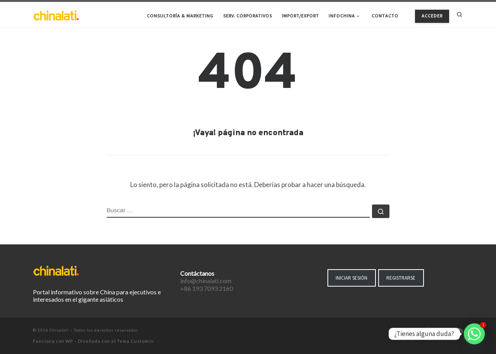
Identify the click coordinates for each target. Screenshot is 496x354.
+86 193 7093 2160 (206, 288)
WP (69, 341)
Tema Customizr (136, 341)
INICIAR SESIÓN (351, 278)
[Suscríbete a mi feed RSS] (460, 331)
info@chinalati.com (205, 280)
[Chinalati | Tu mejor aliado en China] (56, 14)
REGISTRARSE (400, 278)
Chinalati (59, 330)
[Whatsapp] (474, 333)
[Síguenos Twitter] (438, 331)
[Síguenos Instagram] (450, 331)
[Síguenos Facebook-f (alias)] (428, 331)
